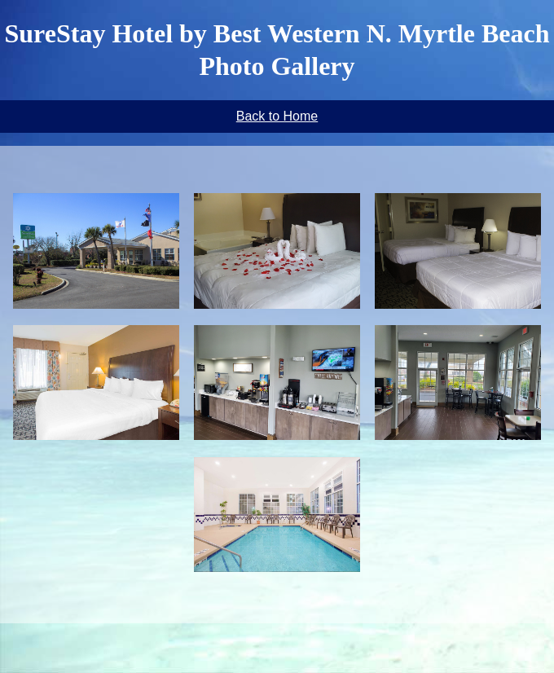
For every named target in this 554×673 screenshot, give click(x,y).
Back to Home (277, 116)
